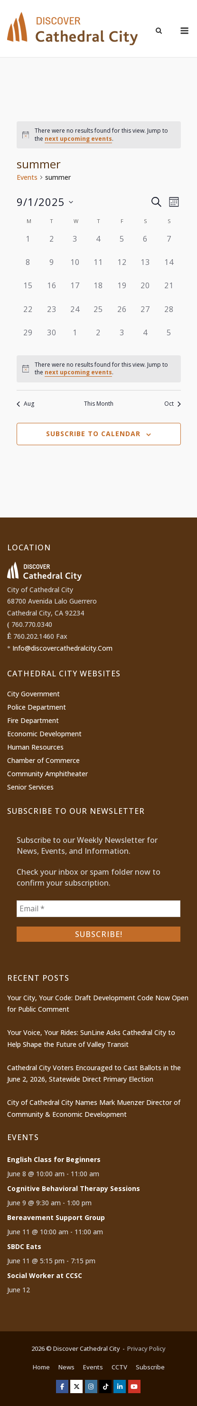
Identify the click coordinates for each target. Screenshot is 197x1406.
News (66, 1367)
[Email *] (98, 908)
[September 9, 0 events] (51, 268)
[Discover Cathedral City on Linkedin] (119, 1386)
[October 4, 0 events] (145, 338)
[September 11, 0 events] (98, 268)
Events (27, 177)
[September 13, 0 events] (145, 268)
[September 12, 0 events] (121, 268)
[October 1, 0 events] (74, 338)
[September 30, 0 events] (51, 338)
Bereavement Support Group (56, 1217)
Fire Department (33, 720)
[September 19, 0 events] (121, 291)
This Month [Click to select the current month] (98, 404)
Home (41, 1367)
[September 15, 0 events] (28, 291)
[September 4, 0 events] (98, 244)
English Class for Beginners (54, 1159)
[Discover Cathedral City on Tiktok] (105, 1386)
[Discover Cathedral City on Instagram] (91, 1386)
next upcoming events (78, 139)
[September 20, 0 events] (145, 291)
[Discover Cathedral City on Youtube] (134, 1386)
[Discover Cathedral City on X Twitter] (76, 1386)
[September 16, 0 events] (51, 291)
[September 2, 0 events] (51, 244)
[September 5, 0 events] (121, 244)
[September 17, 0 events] (74, 291)
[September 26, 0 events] (121, 315)
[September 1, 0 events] (28, 244)
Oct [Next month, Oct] (172, 404)
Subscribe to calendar (93, 433)
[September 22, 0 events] (28, 315)
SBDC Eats (24, 1246)
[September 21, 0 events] (168, 291)
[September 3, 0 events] (74, 244)
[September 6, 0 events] (145, 244)
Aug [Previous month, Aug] (25, 404)
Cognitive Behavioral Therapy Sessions (73, 1188)
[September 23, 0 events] (51, 315)
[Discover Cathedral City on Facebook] (62, 1386)
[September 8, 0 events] (28, 268)
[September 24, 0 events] (74, 315)
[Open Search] (159, 31)
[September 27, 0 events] (145, 315)
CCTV (119, 1367)
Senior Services (30, 786)
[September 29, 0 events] (28, 338)
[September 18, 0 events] (98, 291)
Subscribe (150, 1367)
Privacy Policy (146, 1348)
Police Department (36, 707)
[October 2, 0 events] (98, 338)
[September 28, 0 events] (168, 315)
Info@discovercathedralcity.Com (62, 648)
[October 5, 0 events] (168, 338)
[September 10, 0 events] (74, 268)
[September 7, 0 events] (168, 244)
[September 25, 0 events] (98, 315)
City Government (33, 693)
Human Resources (35, 747)
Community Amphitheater (47, 773)
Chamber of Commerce (43, 760)
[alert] (99, 134)
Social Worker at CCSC (44, 1275)
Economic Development (44, 733)
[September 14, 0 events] (168, 268)
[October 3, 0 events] (121, 338)
